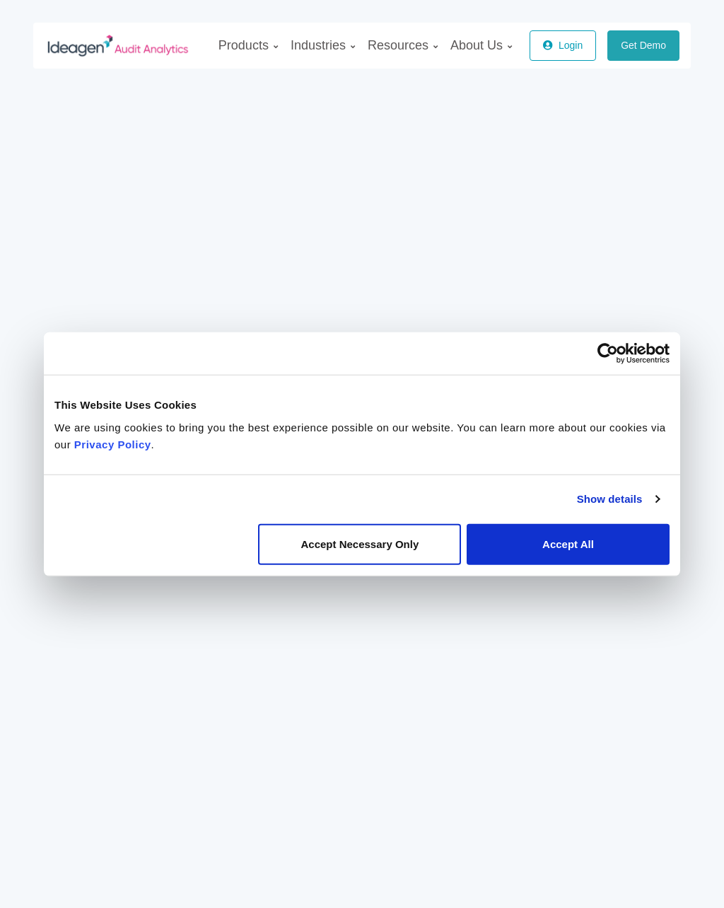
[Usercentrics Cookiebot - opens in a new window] (608, 353)
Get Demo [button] (643, 45)
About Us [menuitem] (481, 45)
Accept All (568, 543)
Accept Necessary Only (359, 543)
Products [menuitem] (248, 45)
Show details (610, 499)
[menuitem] (248, 46)
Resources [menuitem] (403, 45)
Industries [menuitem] (323, 45)
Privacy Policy (112, 444)
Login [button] (563, 45)
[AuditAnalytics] (107, 45)
